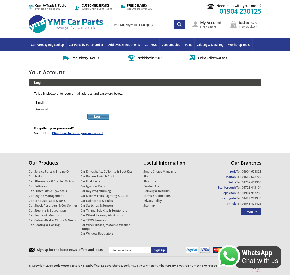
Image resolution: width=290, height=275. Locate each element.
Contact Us (151, 186)
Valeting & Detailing (210, 45)
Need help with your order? (239, 5)
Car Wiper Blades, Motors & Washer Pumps (105, 227)
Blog (146, 176)
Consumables (171, 45)
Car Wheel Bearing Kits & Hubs (102, 215)
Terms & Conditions (157, 196)
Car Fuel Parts (90, 181)
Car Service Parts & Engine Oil (49, 171)
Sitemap (149, 206)
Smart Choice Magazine (159, 171)
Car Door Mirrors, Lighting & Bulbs (104, 196)
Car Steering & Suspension (47, 210)
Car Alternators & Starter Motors (52, 181)
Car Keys (151, 45)
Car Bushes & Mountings (46, 215)
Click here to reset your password (77, 133)
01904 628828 (251, 171)
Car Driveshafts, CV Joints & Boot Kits (106, 171)
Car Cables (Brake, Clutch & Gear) (52, 220)
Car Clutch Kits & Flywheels (48, 191)
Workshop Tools (239, 45)
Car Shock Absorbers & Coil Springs (53, 206)
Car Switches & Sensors (97, 206)
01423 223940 (251, 198)
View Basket (248, 26)
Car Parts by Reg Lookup (47, 45)
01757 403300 (251, 182)
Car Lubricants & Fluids (97, 201)
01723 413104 (251, 188)
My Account (211, 22)
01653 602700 (251, 177)
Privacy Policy (152, 201)
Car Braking (37, 176)
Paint (188, 45)
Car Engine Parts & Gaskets (100, 176)
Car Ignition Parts (93, 186)
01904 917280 (251, 193)
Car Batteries (38, 186)
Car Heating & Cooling (44, 225)
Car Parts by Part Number (86, 45)
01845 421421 (251, 204)
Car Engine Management (46, 196)
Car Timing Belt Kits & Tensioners (104, 210)
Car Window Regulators (97, 233)
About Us (149, 181)
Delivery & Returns (156, 191)
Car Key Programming (96, 191)
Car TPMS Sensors (93, 220)
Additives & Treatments (124, 45)
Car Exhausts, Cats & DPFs (47, 201)
